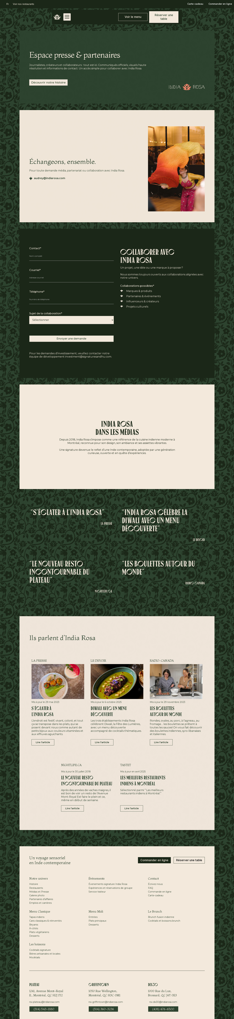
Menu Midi (96, 911)
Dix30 (153, 985)
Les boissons (37, 944)
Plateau (34, 985)
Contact (153, 878)
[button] (7, 4)
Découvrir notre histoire (48, 82)
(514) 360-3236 (103, 1009)
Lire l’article (43, 742)
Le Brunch (155, 911)
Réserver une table (189, 860)
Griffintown (99, 985)
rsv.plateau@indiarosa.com (44, 1001)
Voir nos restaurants (23, 4)
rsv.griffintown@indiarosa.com (106, 1001)
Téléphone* (36, 291)
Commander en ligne (220, 3)
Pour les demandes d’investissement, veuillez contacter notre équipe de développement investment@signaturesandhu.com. (70, 355)
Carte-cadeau (195, 3)
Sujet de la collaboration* (45, 313)
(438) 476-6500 (163, 1009)
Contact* (35, 248)
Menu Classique (39, 911)
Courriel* (35, 270)
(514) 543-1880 (43, 1009)
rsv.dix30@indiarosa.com (163, 1001)
